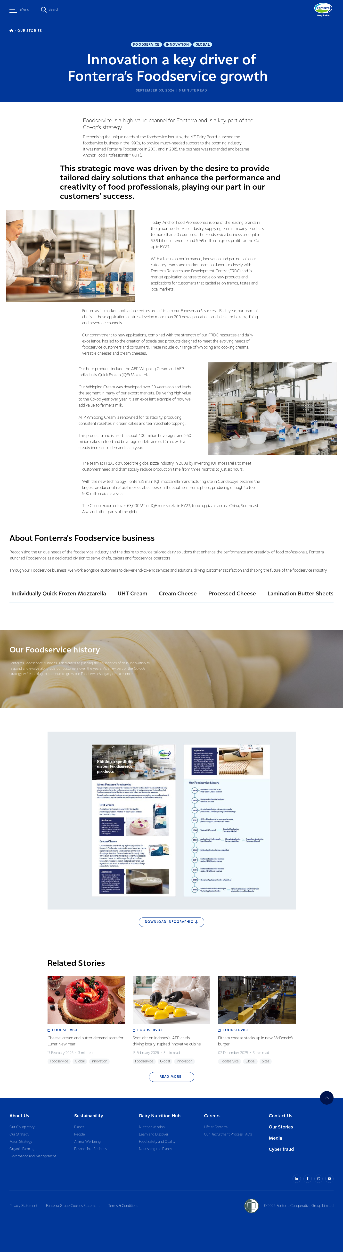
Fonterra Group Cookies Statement (73, 1206)
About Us (19, 1116)
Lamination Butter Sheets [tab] (301, 594)
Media (275, 1138)
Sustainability (88, 1116)
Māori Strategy (20, 1141)
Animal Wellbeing (87, 1141)
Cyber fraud (281, 1149)
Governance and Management (32, 1156)
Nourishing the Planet (155, 1149)
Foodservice (146, 44)
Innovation (177, 44)
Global (203, 44)
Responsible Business (90, 1149)
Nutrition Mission (152, 1127)
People (79, 1134)
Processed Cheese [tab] (232, 594)
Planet (79, 1127)
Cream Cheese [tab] (178, 594)
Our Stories (281, 1127)
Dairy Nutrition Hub (159, 1116)
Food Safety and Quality (157, 1141)
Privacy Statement (23, 1206)
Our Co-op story (21, 1127)
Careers (212, 1116)
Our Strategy (19, 1134)
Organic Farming (21, 1149)
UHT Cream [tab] (132, 594)
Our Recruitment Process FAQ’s (228, 1134)
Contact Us (280, 1116)
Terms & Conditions (123, 1206)
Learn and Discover (153, 1134)
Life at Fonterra (216, 1127)
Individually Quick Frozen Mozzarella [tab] (58, 594)
